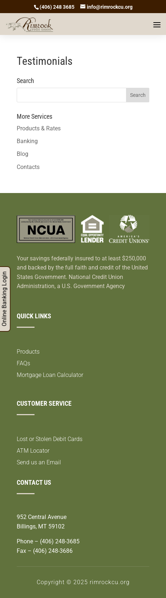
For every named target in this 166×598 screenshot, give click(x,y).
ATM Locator (33, 450)
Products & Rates (39, 128)
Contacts (28, 167)
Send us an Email (39, 462)
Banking (27, 141)
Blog (22, 153)
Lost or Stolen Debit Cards (49, 439)
